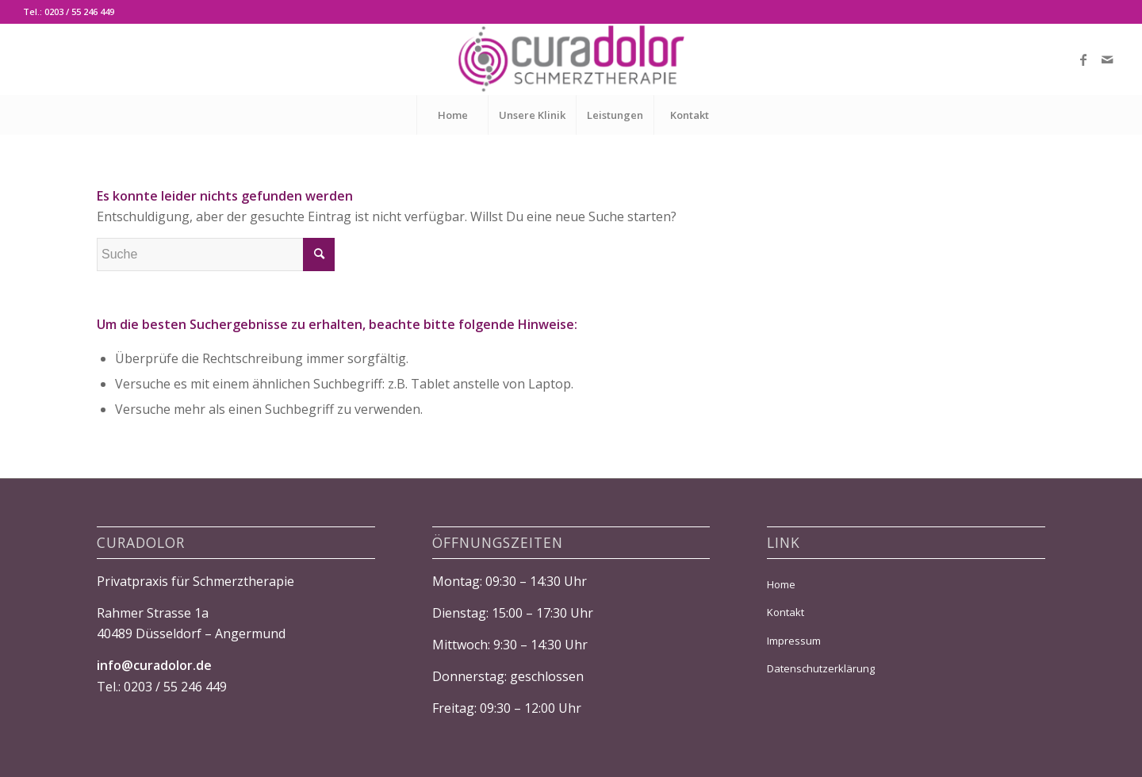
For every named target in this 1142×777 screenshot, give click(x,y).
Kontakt (785, 612)
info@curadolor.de (154, 665)
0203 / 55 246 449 (175, 686)
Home (781, 584)
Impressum (794, 640)
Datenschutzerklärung (821, 668)
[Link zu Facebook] (1083, 59)
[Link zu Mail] (1107, 59)
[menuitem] (452, 115)
